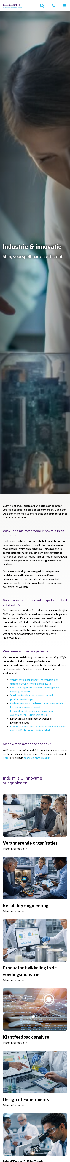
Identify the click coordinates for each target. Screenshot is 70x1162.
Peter (6, 757)
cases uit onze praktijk (37, 757)
